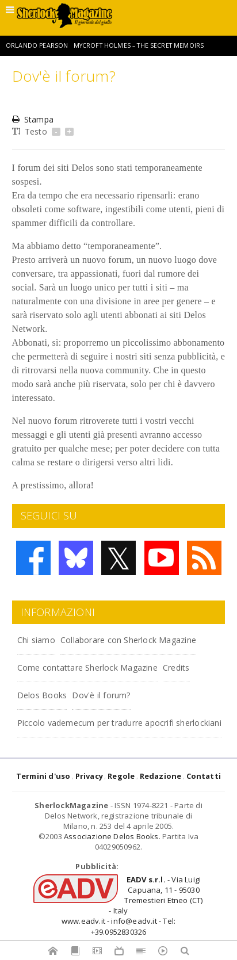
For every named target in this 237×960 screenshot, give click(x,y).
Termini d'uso (43, 776)
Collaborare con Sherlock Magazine (128, 639)
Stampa (32, 119)
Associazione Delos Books (111, 836)
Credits (176, 667)
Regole (121, 776)
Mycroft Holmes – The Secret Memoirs (139, 45)
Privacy (89, 776)
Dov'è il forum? (101, 695)
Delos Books (42, 695)
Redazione (161, 776)
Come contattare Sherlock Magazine (87, 667)
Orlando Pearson (37, 45)
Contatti (203, 776)
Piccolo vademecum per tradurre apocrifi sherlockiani (119, 722)
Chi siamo (36, 639)
